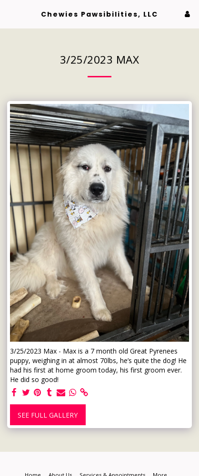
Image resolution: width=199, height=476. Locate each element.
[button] (10, 13)
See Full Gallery (48, 415)
